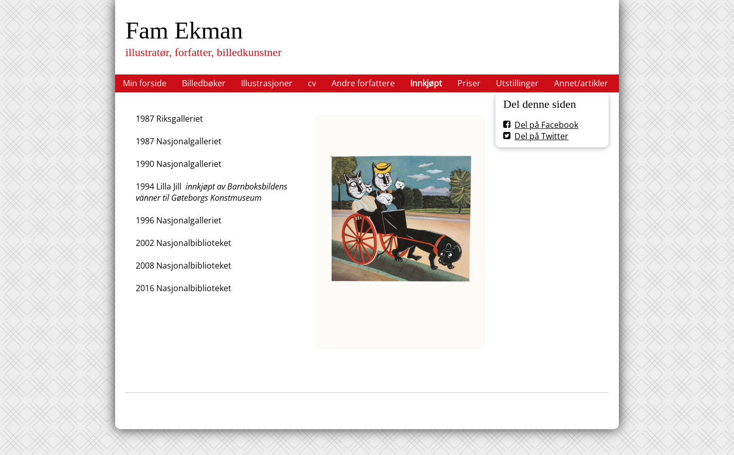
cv (312, 83)
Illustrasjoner (266, 83)
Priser (469, 83)
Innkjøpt (426, 83)
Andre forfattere (363, 83)
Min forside (145, 83)
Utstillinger (517, 83)
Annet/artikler (581, 83)
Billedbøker (204, 83)
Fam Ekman (184, 30)
